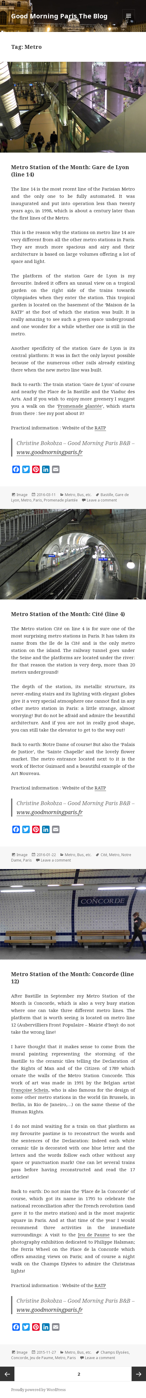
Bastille (107, 494)
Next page (139, 1374)
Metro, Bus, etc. (78, 494)
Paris (37, 500)
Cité (104, 854)
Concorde (19, 1357)
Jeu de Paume (94, 1235)
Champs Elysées (115, 1352)
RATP (100, 428)
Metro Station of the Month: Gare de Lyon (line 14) (70, 170)
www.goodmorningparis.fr (50, 452)
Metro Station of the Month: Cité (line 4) (68, 614)
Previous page (7, 1374)
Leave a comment (102, 500)
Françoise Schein (29, 1090)
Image (22, 494)
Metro (26, 500)
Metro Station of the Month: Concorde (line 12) (72, 977)
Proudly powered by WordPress (38, 1389)
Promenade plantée (80, 406)
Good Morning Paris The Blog (59, 15)
